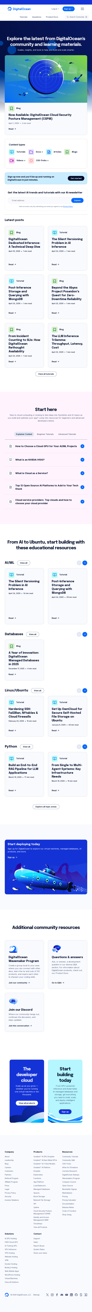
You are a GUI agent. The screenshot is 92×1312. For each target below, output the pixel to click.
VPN (6, 1260)
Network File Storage (42, 1200)
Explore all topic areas (46, 806)
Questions (36, 17)
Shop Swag (66, 1215)
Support (37, 1238)
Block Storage (39, 1196)
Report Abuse (39, 1246)
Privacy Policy (68, 206)
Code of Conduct (69, 1211)
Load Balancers (40, 1186)
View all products (27, 1103)
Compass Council (69, 1182)
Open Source (67, 1186)
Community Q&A (68, 1160)
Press (7, 1186)
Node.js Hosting (11, 1267)
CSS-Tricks (66, 1164)
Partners (8, 1175)
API (35, 1204)
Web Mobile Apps (12, 1271)
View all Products (40, 1227)
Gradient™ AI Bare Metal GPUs (45, 1160)
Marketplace (67, 1193)
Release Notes (68, 1207)
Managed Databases (42, 1189)
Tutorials (23, 17)
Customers (9, 1171)
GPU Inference (10, 1249)
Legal (7, 1189)
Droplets (37, 1171)
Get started (76, 178)
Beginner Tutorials (45, 434)
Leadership (9, 1160)
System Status (39, 1249)
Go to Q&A (58, 983)
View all (23, 563)
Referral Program (11, 1178)
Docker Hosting (11, 1264)
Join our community (19, 983)
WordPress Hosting (12, 1275)
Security (8, 1196)
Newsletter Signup (69, 1189)
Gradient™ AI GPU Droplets (44, 1157)
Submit (77, 200)
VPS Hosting (10, 1253)
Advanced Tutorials (67, 434)
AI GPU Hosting (11, 1238)
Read (13, 129)
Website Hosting (11, 1257)
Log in (55, 9)
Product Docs (52, 17)
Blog (6, 1164)
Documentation (68, 1204)
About (7, 1157)
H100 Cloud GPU (11, 1242)
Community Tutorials (70, 1157)
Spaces (37, 1193)
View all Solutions (12, 1282)
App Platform (39, 1182)
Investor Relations (12, 1200)
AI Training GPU (11, 1246)
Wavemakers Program (71, 1178)
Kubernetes (38, 1175)
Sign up (68, 9)
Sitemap (36, 1295)
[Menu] (82, 9)
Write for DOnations (70, 1167)
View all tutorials (46, 374)
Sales (36, 1242)
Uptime (36, 1207)
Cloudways (38, 1224)
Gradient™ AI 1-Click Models (44, 1164)
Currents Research (69, 1171)
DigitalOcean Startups (70, 1175)
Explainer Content (24, 434)
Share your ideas (40, 1253)
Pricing (65, 1196)
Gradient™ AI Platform (42, 1167)
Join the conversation (20, 1026)
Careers (8, 1167)
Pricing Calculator (69, 1200)
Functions (37, 1178)
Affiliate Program (11, 1182)
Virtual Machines (11, 1278)
